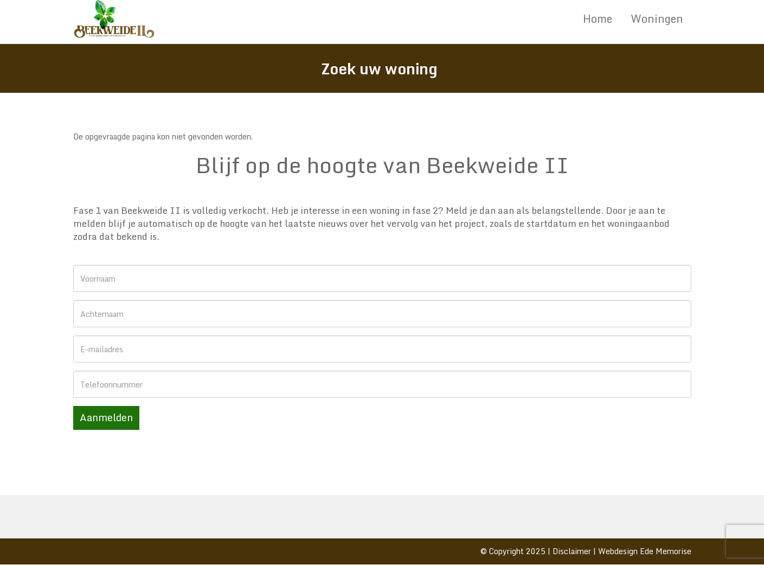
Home (597, 19)
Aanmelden (106, 417)
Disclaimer (572, 551)
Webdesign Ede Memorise (644, 551)
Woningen (657, 19)
